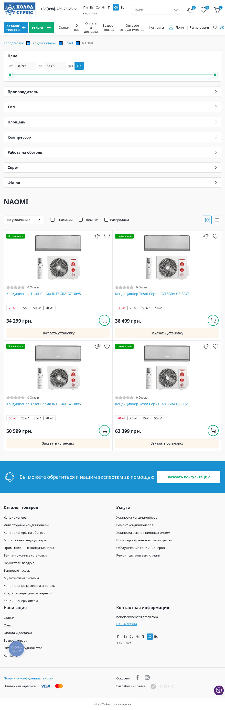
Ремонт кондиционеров (134, 525)
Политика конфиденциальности (28, 678)
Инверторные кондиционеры (26, 525)
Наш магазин (126, 624)
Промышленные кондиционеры (29, 548)
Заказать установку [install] (58, 333)
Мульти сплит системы (21, 578)
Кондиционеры (44, 43)
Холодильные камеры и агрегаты (29, 585)
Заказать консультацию (188, 477)
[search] (176, 9)
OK (79, 66)
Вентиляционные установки (25, 555)
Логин (180, 27)
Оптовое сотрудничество (132, 27)
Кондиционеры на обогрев (24, 532)
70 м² (49, 308)
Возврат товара (109, 27)
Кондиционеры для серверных (27, 593)
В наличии (64, 220)
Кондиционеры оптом (21, 601)
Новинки (91, 220)
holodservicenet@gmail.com (137, 617)
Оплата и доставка (91, 27)
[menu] (16, 27)
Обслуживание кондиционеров (140, 548)
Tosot (69, 43)
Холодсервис (14, 43)
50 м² (37, 308)
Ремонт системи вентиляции (138, 555)
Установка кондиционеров (136, 517)
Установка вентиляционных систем (143, 532)
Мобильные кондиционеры (25, 540)
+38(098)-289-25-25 (56, 9)
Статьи (64, 27)
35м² (25, 308)
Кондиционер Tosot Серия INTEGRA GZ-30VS (43, 294)
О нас (76, 27)
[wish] (107, 236)
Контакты (156, 27)
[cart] (217, 10)
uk (221, 27)
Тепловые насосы (17, 570)
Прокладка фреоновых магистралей (144, 540)
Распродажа (119, 220)
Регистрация (199, 27)
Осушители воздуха (19, 563)
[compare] (97, 236)
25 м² (13, 308)
